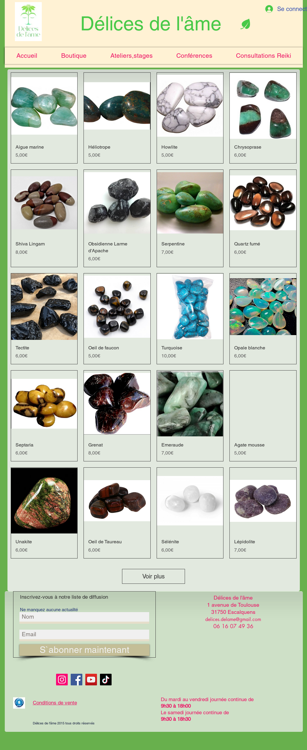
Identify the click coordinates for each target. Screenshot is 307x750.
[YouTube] (91, 679)
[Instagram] (62, 679)
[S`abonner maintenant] (84, 650)
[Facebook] (76, 679)
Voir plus (153, 576)
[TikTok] (106, 679)
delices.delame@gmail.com (233, 619)
